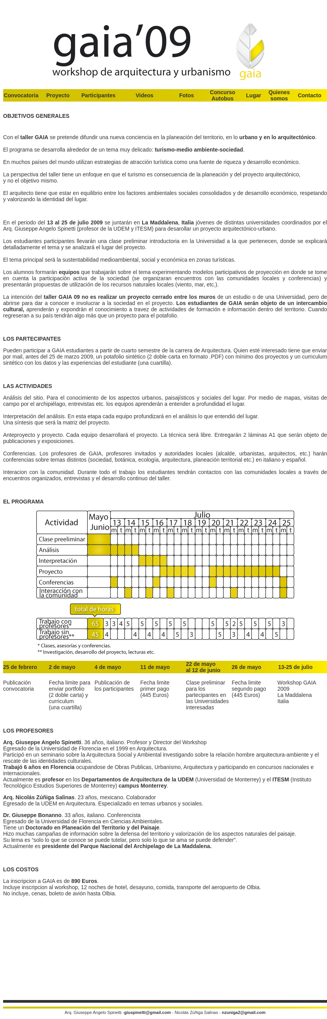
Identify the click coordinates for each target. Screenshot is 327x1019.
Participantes (98, 95)
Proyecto (58, 95)
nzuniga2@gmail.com (243, 1012)
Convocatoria (21, 95)
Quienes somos (279, 95)
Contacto (310, 95)
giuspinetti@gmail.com (147, 1012)
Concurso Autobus (222, 95)
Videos (144, 95)
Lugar (253, 95)
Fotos (186, 95)
